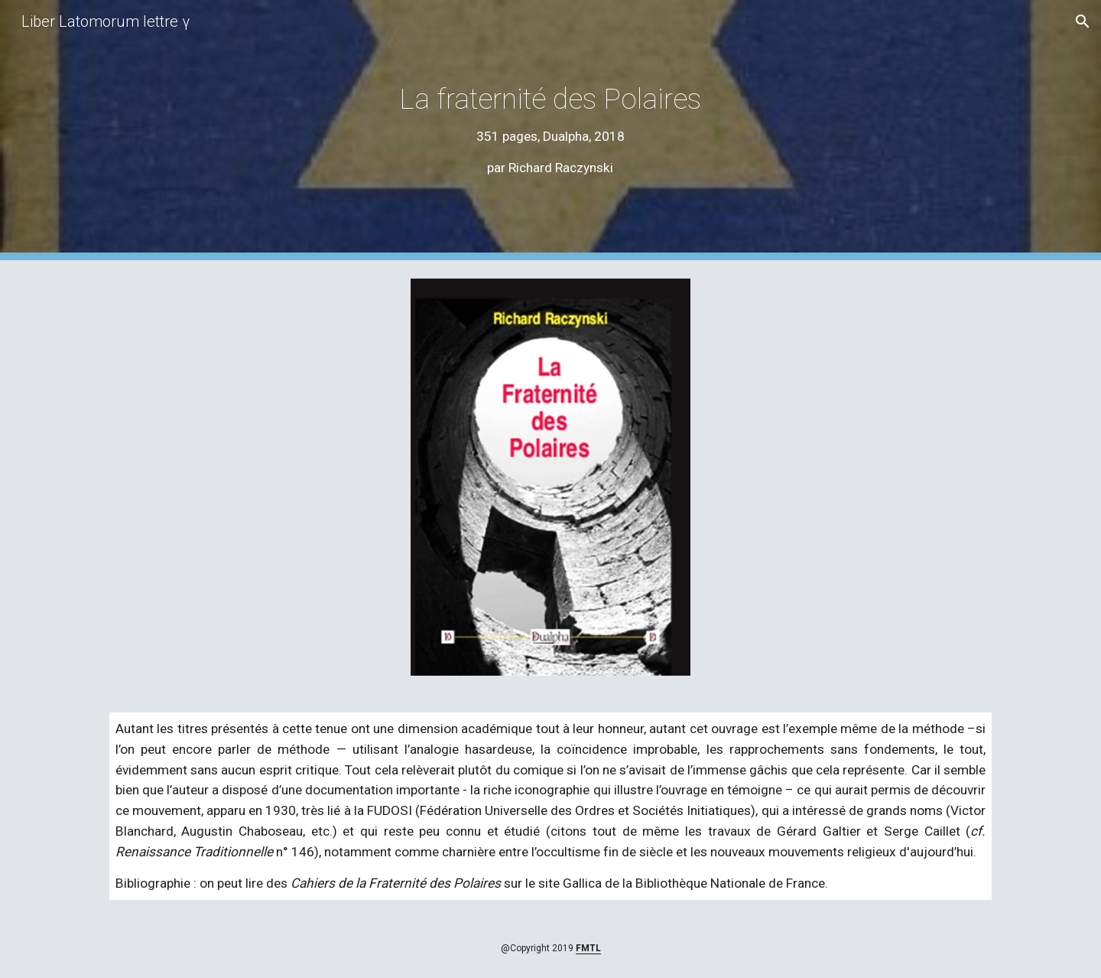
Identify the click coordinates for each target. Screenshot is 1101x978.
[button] (1082, 21)
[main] (550, 130)
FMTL (588, 948)
